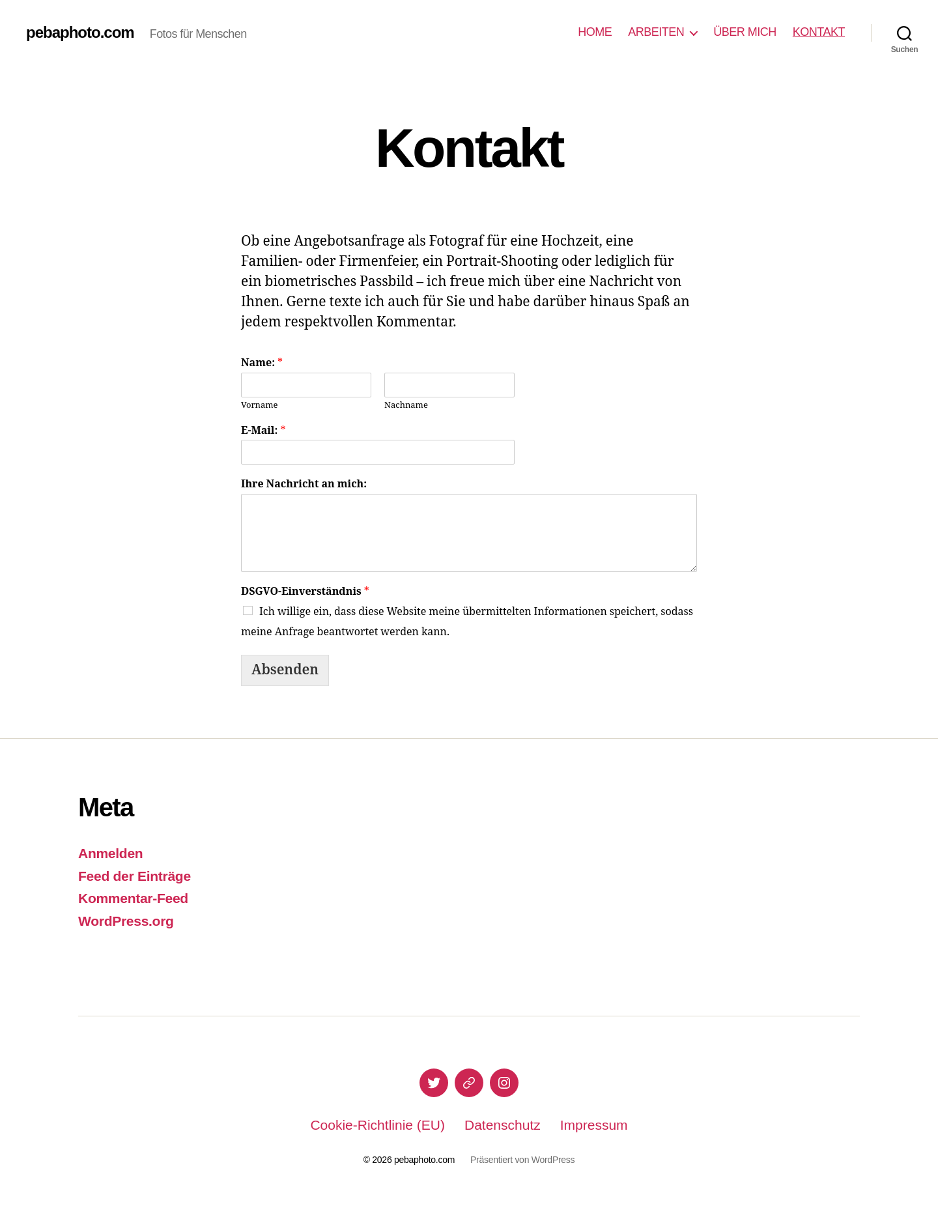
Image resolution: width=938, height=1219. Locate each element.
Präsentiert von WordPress (522, 1159)
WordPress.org (126, 920)
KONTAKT (819, 31)
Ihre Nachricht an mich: (304, 484)
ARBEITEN (656, 31)
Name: (262, 362)
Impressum (594, 1124)
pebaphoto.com (80, 32)
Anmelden (110, 853)
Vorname (259, 405)
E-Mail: (263, 430)
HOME (595, 31)
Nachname (406, 405)
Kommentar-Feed (133, 898)
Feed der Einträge (134, 875)
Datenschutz (502, 1124)
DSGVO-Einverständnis (305, 591)
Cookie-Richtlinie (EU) (377, 1124)
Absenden (285, 670)
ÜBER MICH (744, 31)
